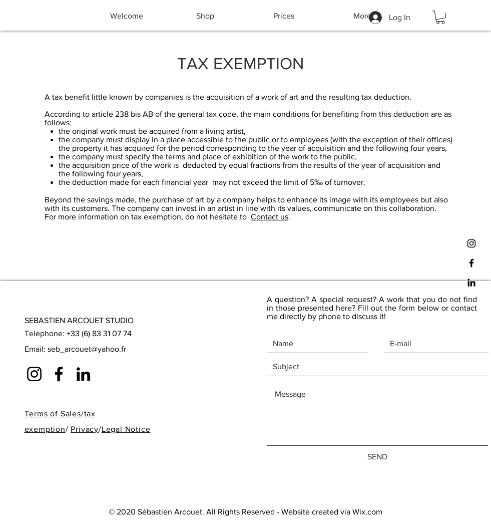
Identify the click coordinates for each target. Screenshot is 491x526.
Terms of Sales (53, 413)
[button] (440, 17)
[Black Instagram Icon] (471, 243)
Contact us (269, 216)
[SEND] (377, 457)
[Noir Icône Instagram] (34, 374)
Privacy (85, 429)
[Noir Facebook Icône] (59, 374)
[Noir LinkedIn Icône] (471, 282)
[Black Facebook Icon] (471, 263)
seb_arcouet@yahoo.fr (87, 349)
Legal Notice (126, 429)
